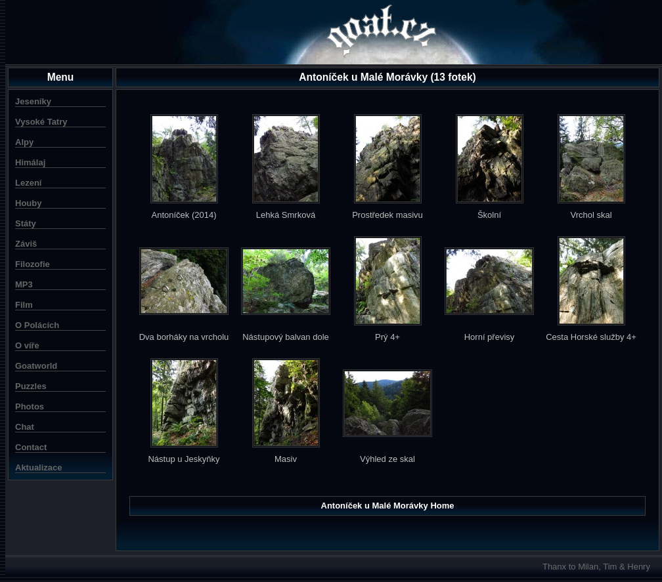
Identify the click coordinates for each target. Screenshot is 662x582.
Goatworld (36, 366)
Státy (25, 223)
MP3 (24, 284)
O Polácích (37, 325)
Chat (24, 427)
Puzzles (31, 386)
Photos (29, 406)
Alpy (24, 142)
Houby (28, 203)
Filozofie (32, 264)
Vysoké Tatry (41, 122)
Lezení (28, 183)
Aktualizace (38, 467)
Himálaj (30, 162)
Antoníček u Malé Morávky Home (387, 505)
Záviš (26, 244)
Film (24, 305)
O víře (27, 345)
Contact (31, 447)
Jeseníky (33, 101)
